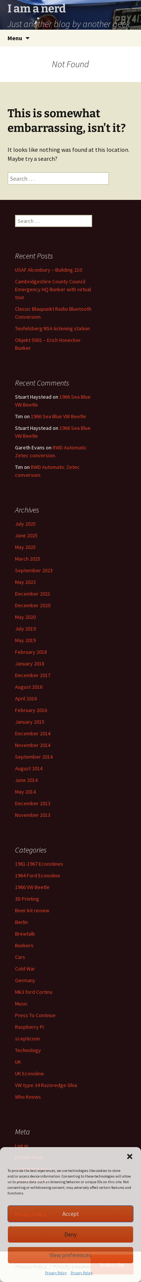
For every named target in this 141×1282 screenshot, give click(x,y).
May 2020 (25, 617)
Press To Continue (35, 1015)
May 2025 (25, 547)
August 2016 (28, 686)
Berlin (21, 922)
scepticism (27, 1038)
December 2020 (32, 605)
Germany (25, 980)
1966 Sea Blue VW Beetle (58, 416)
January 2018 (29, 663)
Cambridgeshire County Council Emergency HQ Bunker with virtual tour (53, 289)
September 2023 (34, 570)
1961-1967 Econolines (39, 863)
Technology (28, 1050)
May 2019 (25, 640)
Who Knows (28, 1096)
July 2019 (25, 628)
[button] (129, 1156)
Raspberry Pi (29, 1026)
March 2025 (27, 558)
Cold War (25, 968)
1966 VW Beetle (32, 887)
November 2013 (32, 815)
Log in (21, 1145)
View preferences (70, 1255)
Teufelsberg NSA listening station (52, 328)
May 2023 (25, 582)
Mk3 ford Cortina (33, 992)
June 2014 (26, 780)
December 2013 (32, 803)
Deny (70, 1234)
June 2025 (26, 535)
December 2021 (32, 593)
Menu (15, 38)
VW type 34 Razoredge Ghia (46, 1085)
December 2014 (32, 733)
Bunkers (24, 945)
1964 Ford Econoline (37, 875)
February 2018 (31, 652)
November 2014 (32, 745)
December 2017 (32, 675)
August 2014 (28, 768)
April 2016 (26, 698)
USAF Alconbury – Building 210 (48, 269)
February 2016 (31, 710)
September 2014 (34, 756)
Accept (70, 1213)
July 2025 (25, 523)
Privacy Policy (56, 1272)
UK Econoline (29, 1073)
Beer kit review (32, 910)
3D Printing (27, 898)
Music (21, 1003)
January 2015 (29, 721)
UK (18, 1061)
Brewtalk (25, 933)
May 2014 (25, 791)
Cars (20, 957)
